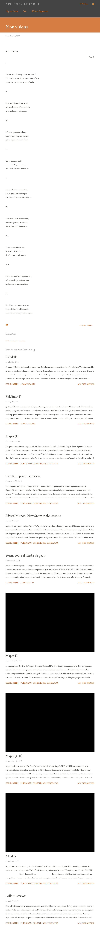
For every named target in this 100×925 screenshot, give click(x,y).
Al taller (11, 856)
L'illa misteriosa (16, 895)
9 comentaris (28, 423)
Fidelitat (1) (13, 396)
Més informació (86, 384)
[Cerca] (84, 4)
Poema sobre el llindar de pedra (26, 555)
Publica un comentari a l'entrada (15, 341)
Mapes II (11, 655)
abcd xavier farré (23, 4)
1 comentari (27, 582)
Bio (24, 11)
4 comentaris (28, 384)
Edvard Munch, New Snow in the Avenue (33, 515)
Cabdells (11, 357)
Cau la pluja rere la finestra (23, 476)
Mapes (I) (12, 436)
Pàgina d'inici (12, 11)
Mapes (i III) (14, 756)
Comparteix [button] (85, 325)
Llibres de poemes (40, 11)
